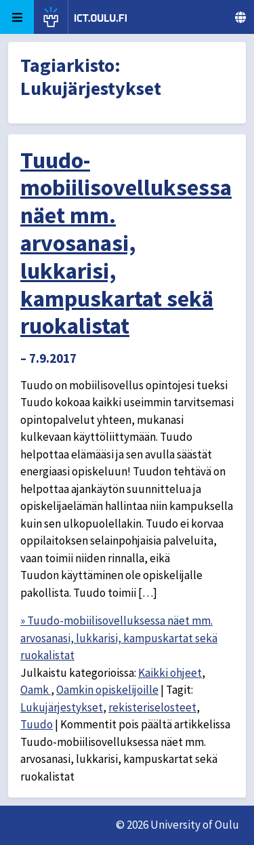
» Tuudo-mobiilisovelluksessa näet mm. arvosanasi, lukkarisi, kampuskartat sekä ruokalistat (118, 638)
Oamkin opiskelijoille (107, 689)
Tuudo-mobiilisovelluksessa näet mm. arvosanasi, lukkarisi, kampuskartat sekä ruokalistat (126, 243)
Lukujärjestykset (61, 707)
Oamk (35, 689)
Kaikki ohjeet (170, 672)
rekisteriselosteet (152, 707)
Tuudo (36, 724)
